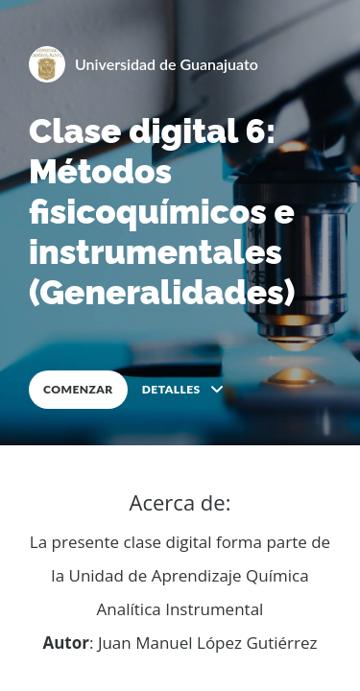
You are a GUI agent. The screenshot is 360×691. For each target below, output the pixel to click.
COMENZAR (78, 389)
